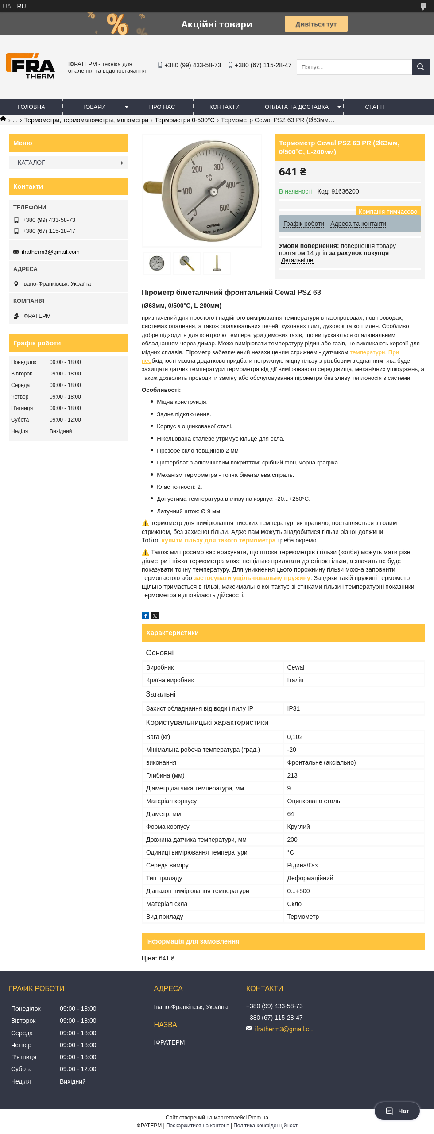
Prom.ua (258, 1118)
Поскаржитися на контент (197, 1125)
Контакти (224, 107)
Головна (31, 107)
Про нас (162, 107)
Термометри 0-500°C (185, 120)
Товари (93, 107)
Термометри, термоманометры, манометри (86, 120)
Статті (374, 107)
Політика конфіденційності (266, 1125)
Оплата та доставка (297, 107)
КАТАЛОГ (31, 162)
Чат (397, 1111)
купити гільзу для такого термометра (218, 540)
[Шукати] (421, 67)
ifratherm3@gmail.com (51, 251)
